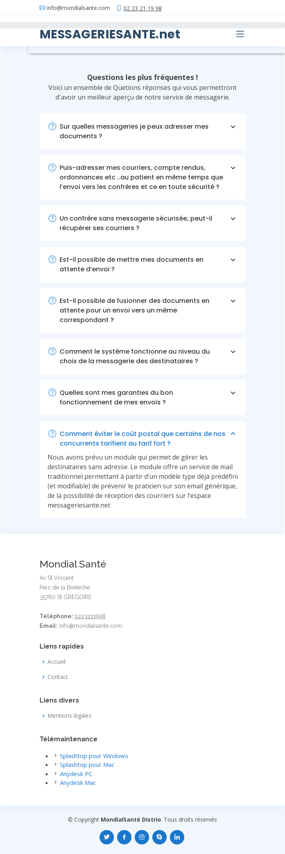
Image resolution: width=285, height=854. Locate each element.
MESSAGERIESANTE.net (110, 34)
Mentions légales (70, 716)
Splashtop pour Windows (94, 756)
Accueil (57, 662)
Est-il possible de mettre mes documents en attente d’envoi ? (149, 264)
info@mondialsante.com (78, 8)
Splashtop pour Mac (87, 764)
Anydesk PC (76, 774)
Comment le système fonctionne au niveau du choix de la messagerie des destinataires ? (149, 356)
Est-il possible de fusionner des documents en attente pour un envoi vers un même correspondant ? (149, 310)
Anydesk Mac (78, 782)
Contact (58, 677)
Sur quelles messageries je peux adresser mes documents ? (149, 131)
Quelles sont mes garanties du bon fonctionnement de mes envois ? (149, 397)
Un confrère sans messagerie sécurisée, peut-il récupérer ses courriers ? (149, 223)
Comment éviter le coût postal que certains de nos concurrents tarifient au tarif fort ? (149, 438)
